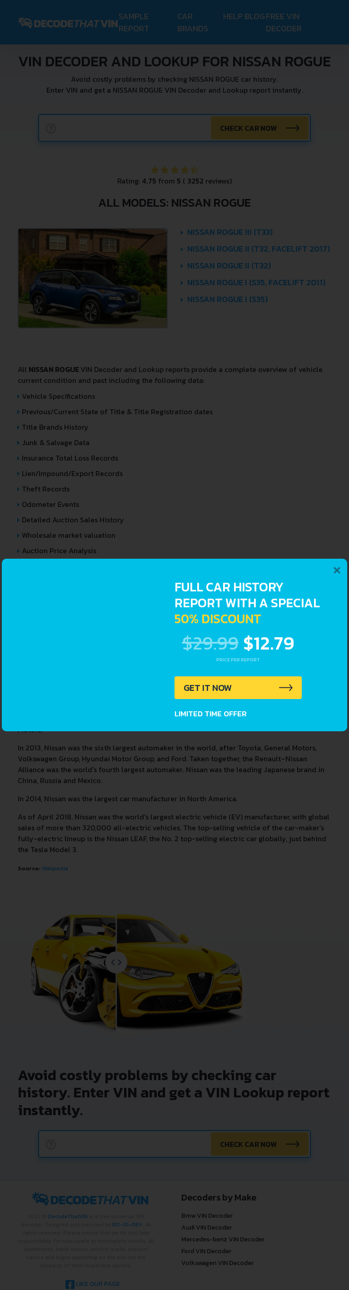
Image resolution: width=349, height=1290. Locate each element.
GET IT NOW (208, 688)
